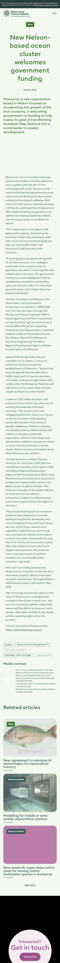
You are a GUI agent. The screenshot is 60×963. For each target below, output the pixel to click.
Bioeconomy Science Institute (46, 5)
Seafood (8, 644)
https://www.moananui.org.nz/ (24, 630)
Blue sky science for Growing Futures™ (32, 644)
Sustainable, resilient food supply (18, 655)
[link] (30, 957)
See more (30, 885)
